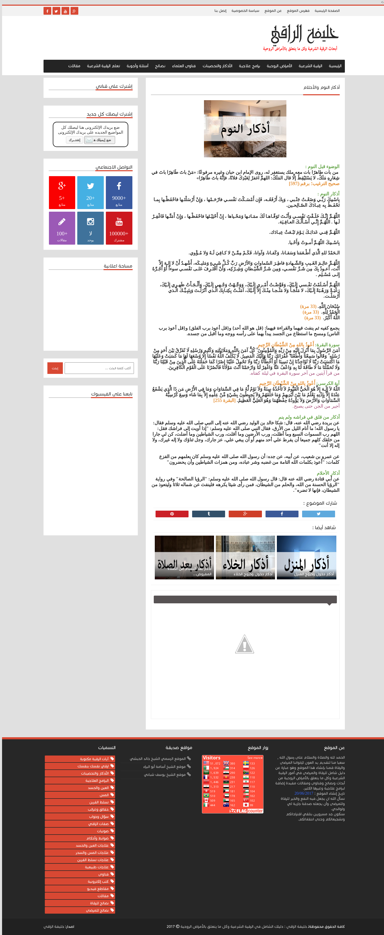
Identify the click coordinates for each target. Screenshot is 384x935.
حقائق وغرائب (96, 809)
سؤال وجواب (97, 816)
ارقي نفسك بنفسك (91, 766)
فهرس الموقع (296, 10)
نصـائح (158, 65)
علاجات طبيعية (95, 867)
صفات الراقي (96, 824)
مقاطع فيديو (96, 889)
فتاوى (101, 874)
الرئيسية (333, 65)
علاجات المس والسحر (90, 853)
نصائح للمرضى (95, 910)
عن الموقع (271, 10)
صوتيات (101, 831)
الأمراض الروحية (277, 65)
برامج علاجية (247, 65)
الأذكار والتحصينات (215, 65)
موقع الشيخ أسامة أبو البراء (162, 767)
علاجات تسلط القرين (91, 860)
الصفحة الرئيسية (325, 10)
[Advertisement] (87, 310)
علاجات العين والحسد (90, 845)
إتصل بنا (218, 10)
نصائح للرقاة (97, 903)
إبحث (53, 368)
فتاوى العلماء (182, 65)
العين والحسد (96, 788)
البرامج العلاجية (95, 780)
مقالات (72, 65)
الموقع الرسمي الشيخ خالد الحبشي (156, 759)
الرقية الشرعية (308, 65)
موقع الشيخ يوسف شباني (163, 775)
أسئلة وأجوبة (135, 65)
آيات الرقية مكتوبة (92, 759)
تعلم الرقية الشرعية (101, 65)
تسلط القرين (97, 802)
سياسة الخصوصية (243, 10)
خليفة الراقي (51, 926)
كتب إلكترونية (96, 881)
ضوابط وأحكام (95, 838)
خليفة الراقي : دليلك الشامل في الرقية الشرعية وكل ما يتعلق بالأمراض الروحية (241, 926)
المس (102, 795)
